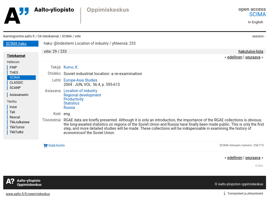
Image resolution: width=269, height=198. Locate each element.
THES (14, 72)
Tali (12, 112)
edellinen (234, 57)
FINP (13, 67)
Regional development (82, 95)
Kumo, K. (71, 67)
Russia (69, 107)
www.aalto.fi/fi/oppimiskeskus (28, 194)
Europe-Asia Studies (81, 80)
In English (255, 22)
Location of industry (80, 91)
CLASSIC (16, 82)
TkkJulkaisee (20, 122)
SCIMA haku (16, 43)
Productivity (74, 99)
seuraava (252, 57)
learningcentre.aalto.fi (19, 36)
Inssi (13, 107)
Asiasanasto (19, 95)
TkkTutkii (17, 132)
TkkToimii (17, 127)
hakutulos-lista (250, 51)
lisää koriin (56, 145)
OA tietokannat (48, 36)
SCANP (15, 88)
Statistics (71, 103)
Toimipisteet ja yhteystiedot (245, 193)
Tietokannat (16, 56)
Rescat (15, 117)
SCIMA (257, 14)
